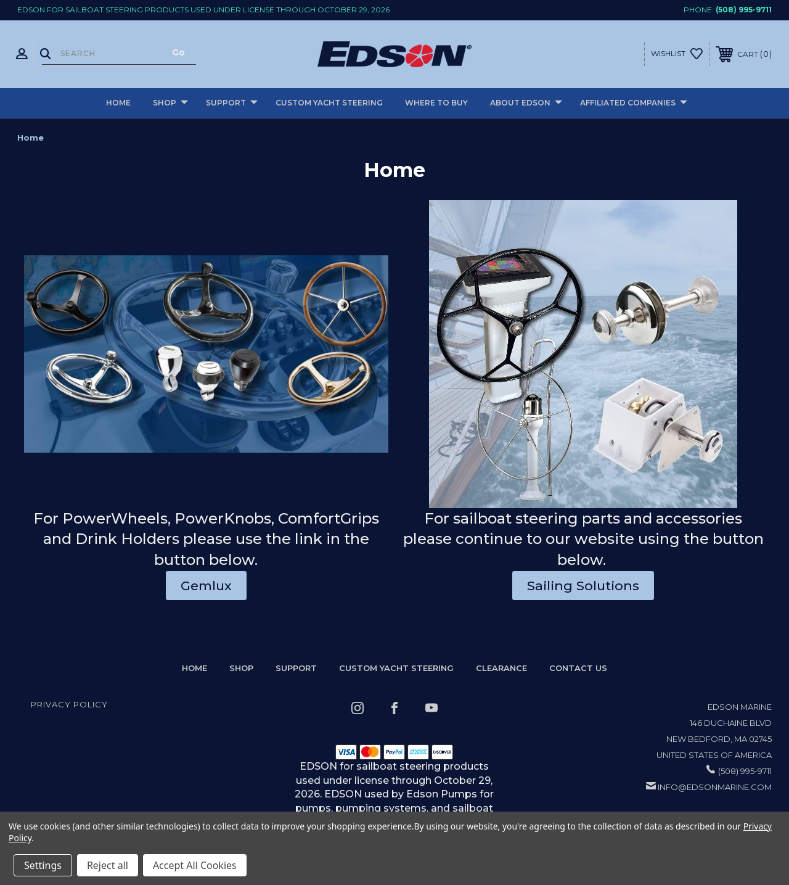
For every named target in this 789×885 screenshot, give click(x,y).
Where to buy (436, 102)
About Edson (526, 103)
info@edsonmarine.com (715, 787)
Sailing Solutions (583, 585)
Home (118, 102)
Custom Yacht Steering (329, 102)
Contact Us (578, 668)
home (194, 668)
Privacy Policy (69, 704)
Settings (43, 865)
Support (232, 103)
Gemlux (206, 585)
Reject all (107, 865)
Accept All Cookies (195, 865)
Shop (170, 103)
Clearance (501, 668)
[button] (206, 354)
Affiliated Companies (633, 103)
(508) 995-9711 (744, 9)
